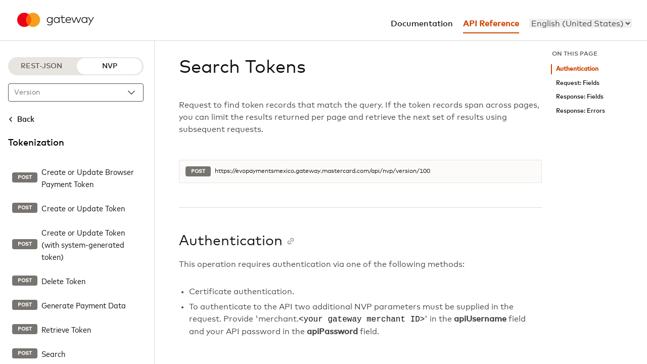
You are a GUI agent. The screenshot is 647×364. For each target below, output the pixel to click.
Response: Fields (580, 97)
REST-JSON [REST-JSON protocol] (41, 66)
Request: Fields (577, 83)
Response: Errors (580, 111)
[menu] (580, 23)
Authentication (577, 69)
